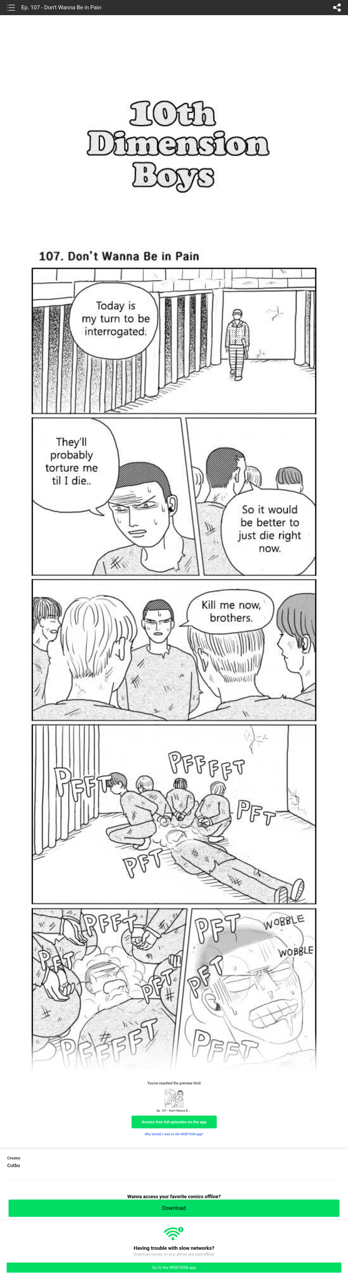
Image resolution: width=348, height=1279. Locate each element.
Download (174, 1208)
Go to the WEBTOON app (174, 1267)
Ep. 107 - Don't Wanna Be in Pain (61, 7)
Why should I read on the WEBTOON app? (174, 1134)
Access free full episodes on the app (174, 1122)
